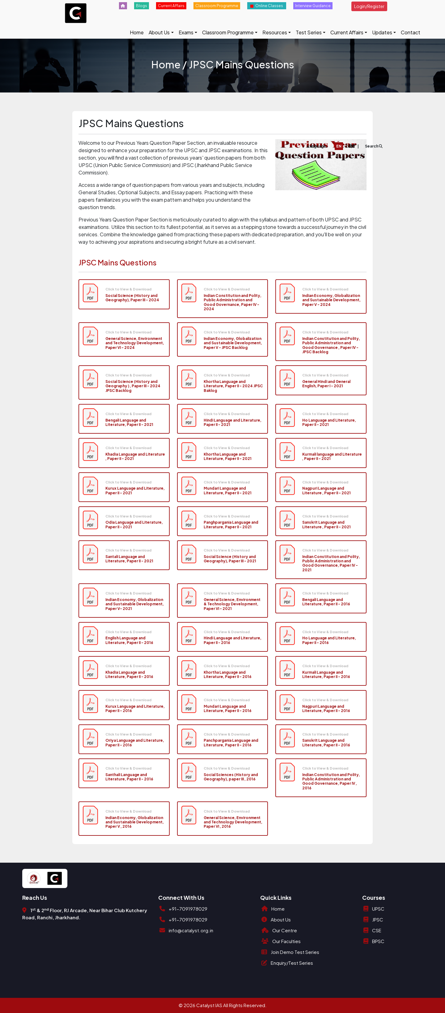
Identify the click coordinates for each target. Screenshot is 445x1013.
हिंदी (352, 146)
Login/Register (369, 6)
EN (338, 146)
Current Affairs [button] (346, 32)
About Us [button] (159, 32)
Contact (410, 32)
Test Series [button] (309, 32)
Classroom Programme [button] (228, 32)
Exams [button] (186, 32)
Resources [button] (274, 32)
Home (137, 32)
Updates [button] (382, 32)
